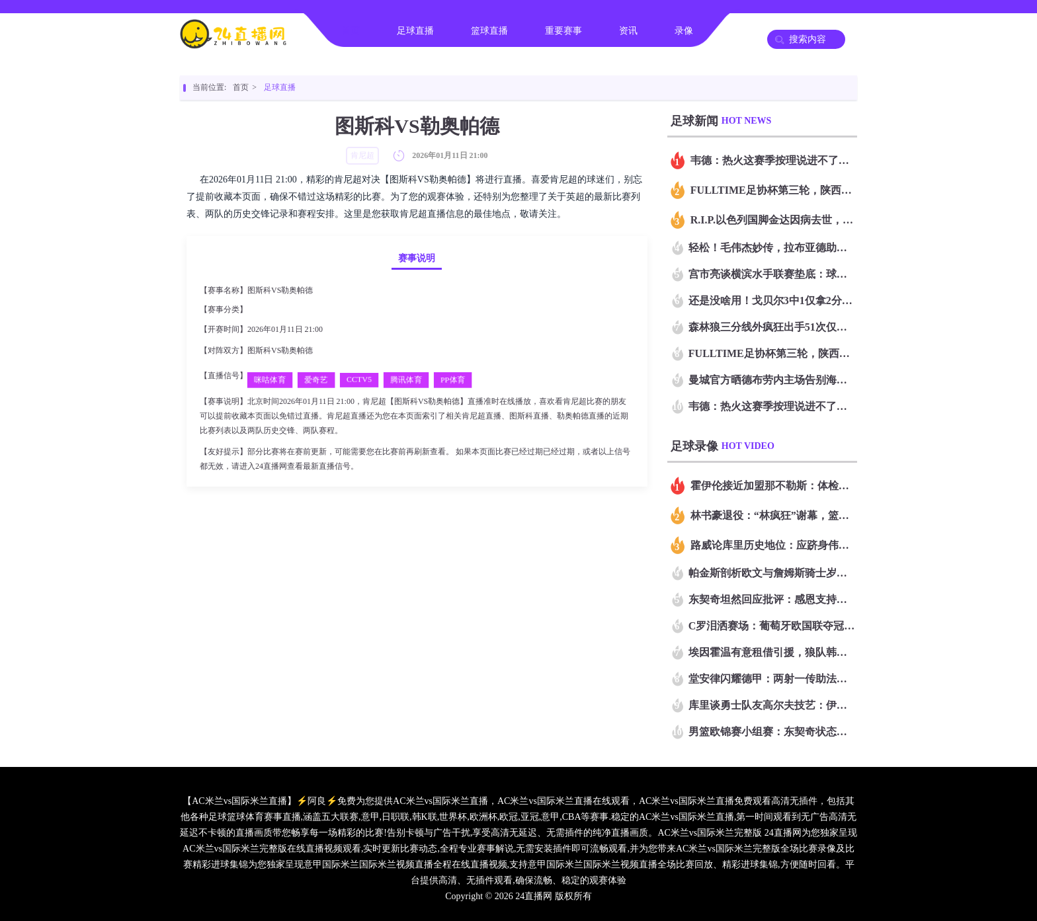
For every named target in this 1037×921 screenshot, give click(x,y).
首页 (350, 31)
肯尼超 (261, 309)
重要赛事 (563, 31)
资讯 (628, 31)
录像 (684, 31)
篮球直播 (489, 31)
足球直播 (415, 31)
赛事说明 (416, 258)
